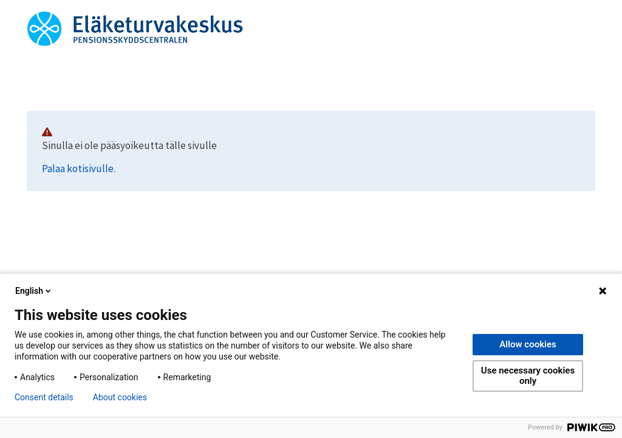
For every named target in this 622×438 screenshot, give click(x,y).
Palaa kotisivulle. (78, 168)
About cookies (120, 397)
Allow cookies (527, 344)
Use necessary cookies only (528, 375)
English (34, 291)
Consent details (44, 397)
